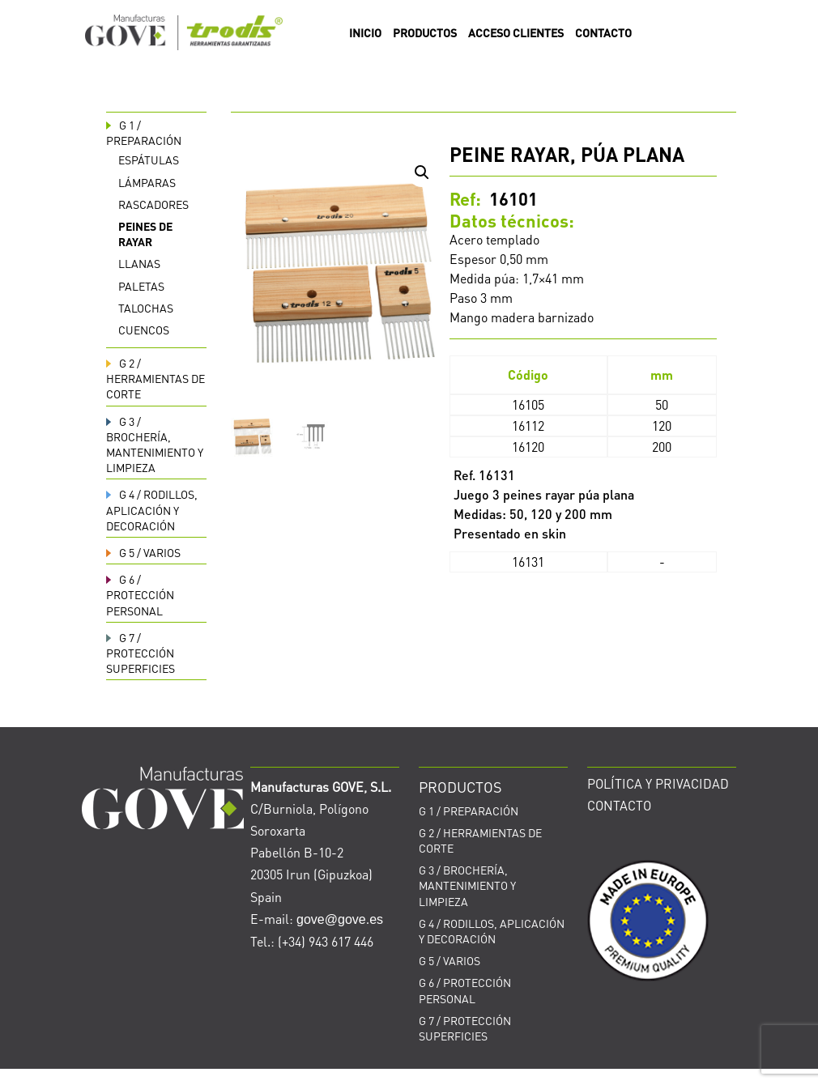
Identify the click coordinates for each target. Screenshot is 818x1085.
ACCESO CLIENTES (516, 33)
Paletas (141, 286)
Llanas (139, 263)
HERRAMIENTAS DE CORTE (155, 378)
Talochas (145, 307)
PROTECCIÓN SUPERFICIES (140, 652)
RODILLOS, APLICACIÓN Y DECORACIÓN (152, 509)
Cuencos (143, 329)
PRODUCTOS (425, 33)
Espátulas (148, 159)
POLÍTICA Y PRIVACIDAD (658, 783)
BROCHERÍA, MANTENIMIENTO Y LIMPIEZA (154, 444)
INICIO (365, 33)
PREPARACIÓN (143, 132)
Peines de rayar (145, 234)
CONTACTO (603, 33)
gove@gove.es (339, 919)
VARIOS (143, 552)
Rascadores (153, 204)
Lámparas (147, 182)
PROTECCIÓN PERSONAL (140, 594)
